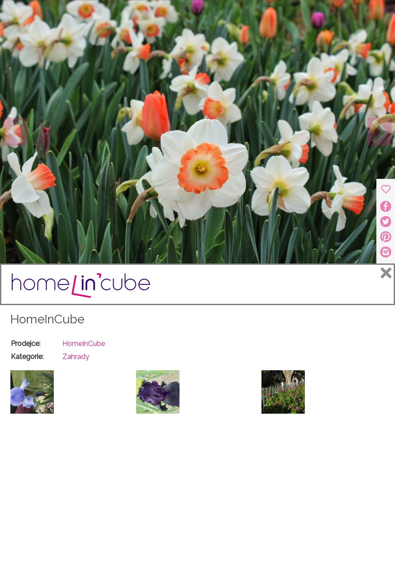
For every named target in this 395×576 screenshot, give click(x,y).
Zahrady (75, 356)
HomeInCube (47, 319)
